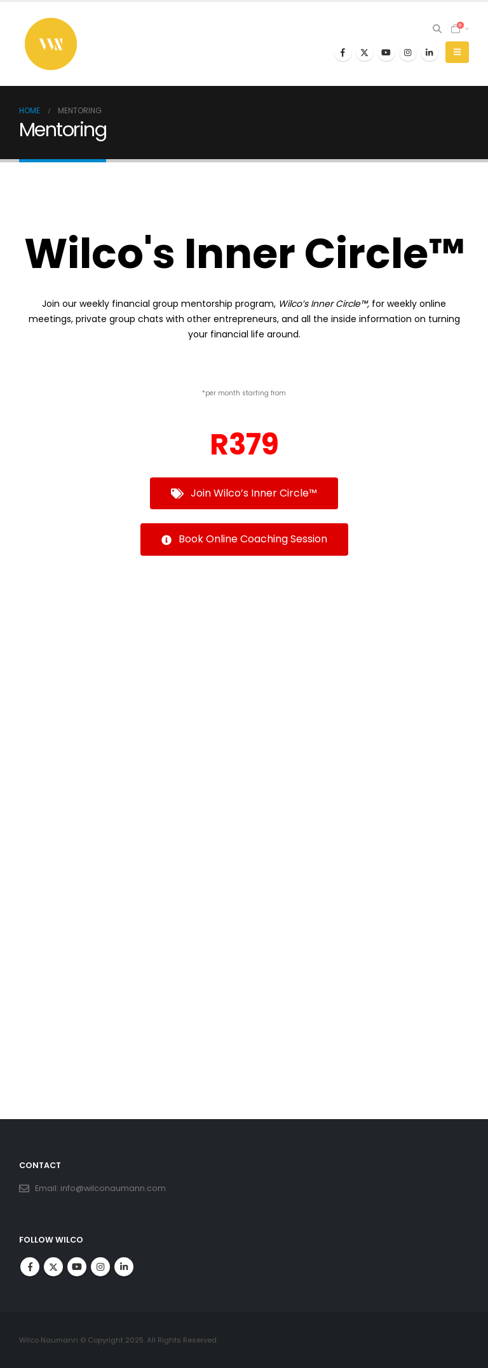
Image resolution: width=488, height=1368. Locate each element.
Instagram (100, 1266)
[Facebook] (343, 52)
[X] (365, 52)
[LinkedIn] (429, 52)
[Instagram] (408, 52)
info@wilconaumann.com (113, 1188)
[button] (437, 28)
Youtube (76, 1266)
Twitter (53, 1266)
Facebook (29, 1266)
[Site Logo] (51, 44)
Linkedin (123, 1266)
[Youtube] (386, 52)
